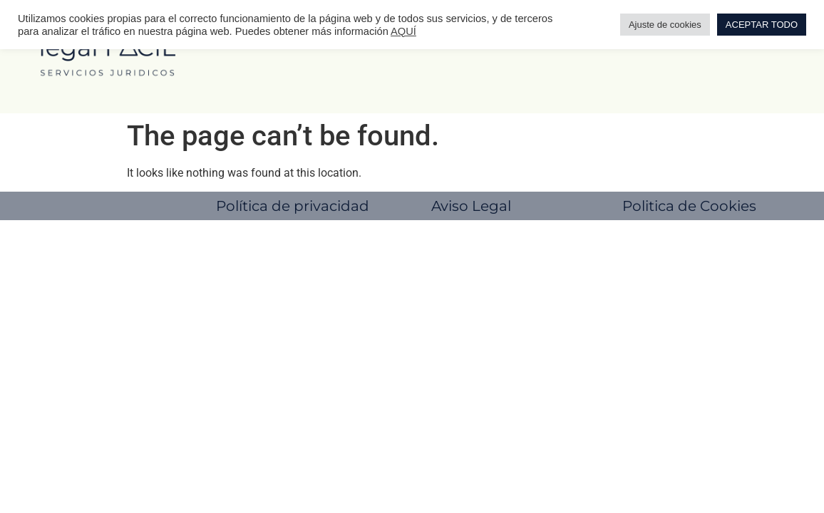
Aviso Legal (471, 205)
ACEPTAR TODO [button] (762, 24)
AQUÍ (403, 31)
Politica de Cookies (689, 205)
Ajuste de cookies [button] (665, 24)
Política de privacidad (292, 205)
